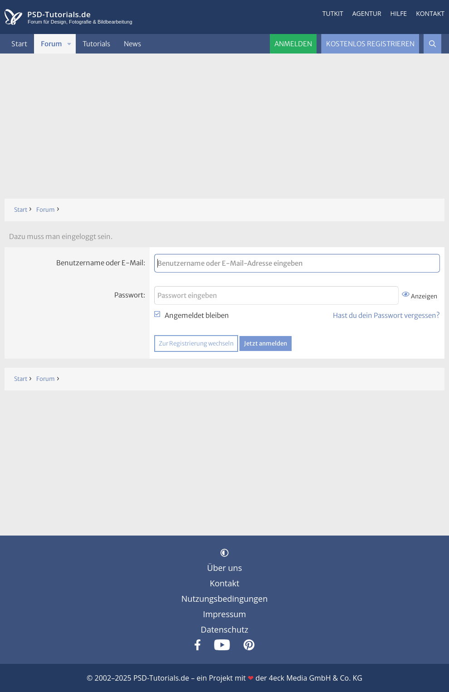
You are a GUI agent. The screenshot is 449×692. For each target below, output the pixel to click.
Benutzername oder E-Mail (99, 262)
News (132, 43)
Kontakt (430, 13)
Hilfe (398, 13)
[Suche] (432, 44)
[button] (69, 44)
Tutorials (96, 43)
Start (19, 43)
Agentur (366, 13)
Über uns (224, 567)
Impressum (224, 614)
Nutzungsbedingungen (224, 598)
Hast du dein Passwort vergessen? (386, 315)
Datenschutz (225, 629)
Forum (51, 43)
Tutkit (332, 13)
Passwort (128, 295)
